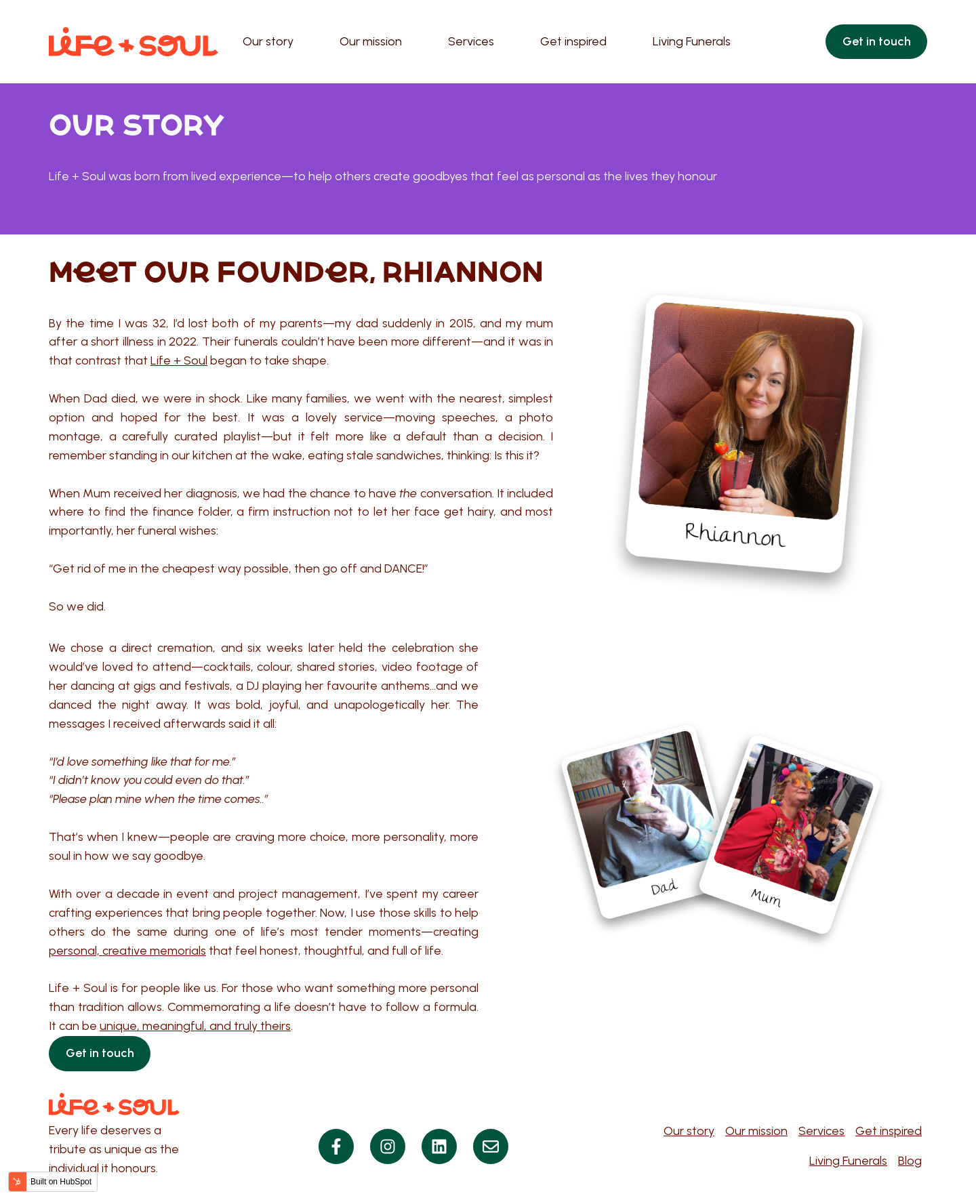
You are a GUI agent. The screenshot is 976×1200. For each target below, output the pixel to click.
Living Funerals (692, 41)
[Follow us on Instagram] (387, 1146)
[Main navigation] (522, 42)
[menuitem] (272, 42)
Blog (910, 1160)
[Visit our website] (490, 1146)
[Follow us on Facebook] (336, 1146)
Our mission (371, 41)
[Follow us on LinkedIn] (439, 1146)
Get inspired (573, 41)
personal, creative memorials (127, 950)
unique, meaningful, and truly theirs (195, 1025)
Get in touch (876, 41)
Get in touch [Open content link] (100, 1053)
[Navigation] (787, 1146)
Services (471, 41)
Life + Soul (178, 360)
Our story (268, 41)
